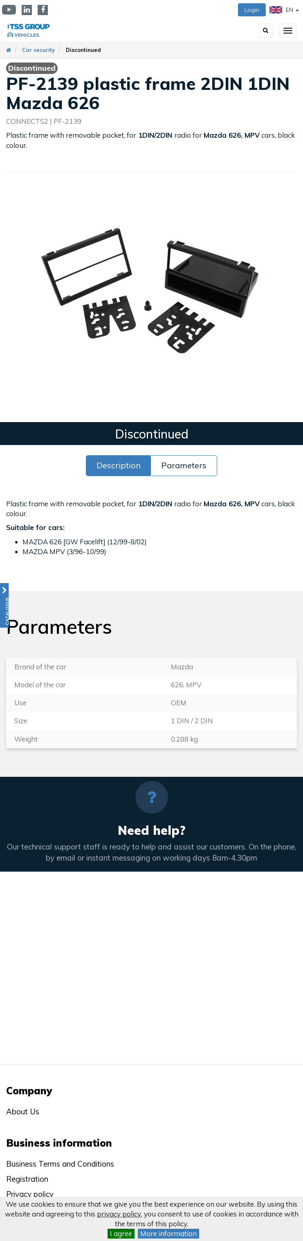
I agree (121, 1233)
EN (284, 9)
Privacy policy (30, 1194)
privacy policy (119, 1214)
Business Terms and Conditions (60, 1164)
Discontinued (83, 50)
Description (119, 465)
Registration (27, 1179)
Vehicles (26, 35)
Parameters (183, 465)
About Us (22, 1111)
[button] (4, 605)
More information (168, 1233)
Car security (38, 50)
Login (252, 9)
